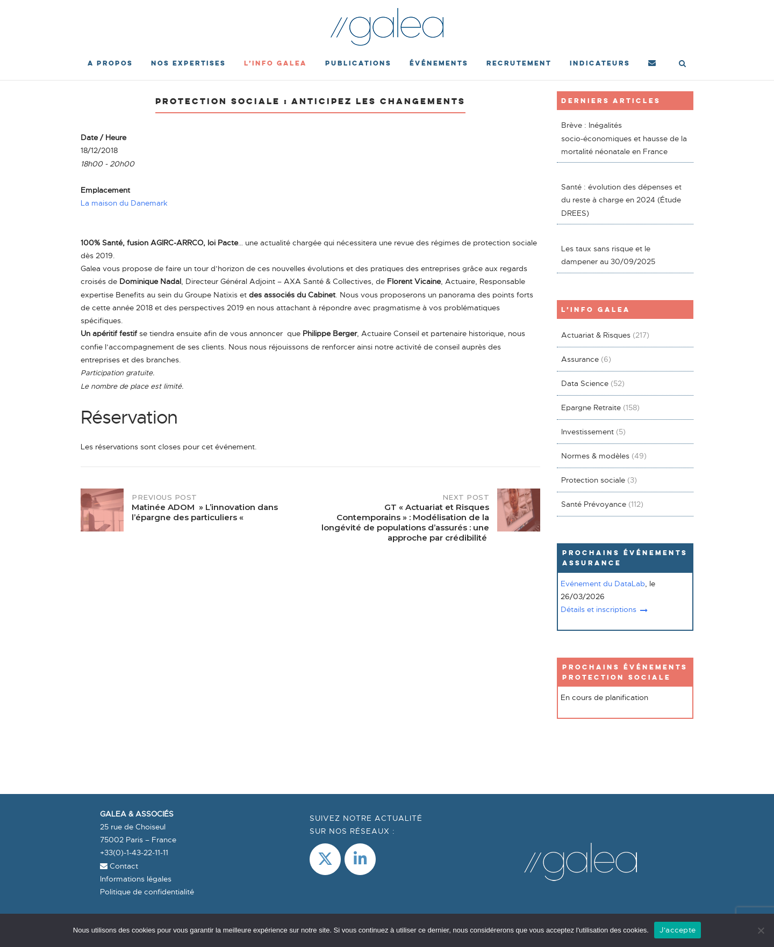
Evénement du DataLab (603, 583)
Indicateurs (600, 63)
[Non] (760, 930)
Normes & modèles (595, 456)
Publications (358, 63)
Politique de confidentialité (147, 892)
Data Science (584, 383)
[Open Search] (682, 64)
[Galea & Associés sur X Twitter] (325, 859)
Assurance (580, 359)
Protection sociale (593, 480)
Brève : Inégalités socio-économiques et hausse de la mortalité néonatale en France (624, 138)
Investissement (587, 431)
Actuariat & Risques (595, 335)
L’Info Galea (275, 63)
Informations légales (135, 879)
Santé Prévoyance (593, 504)
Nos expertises (188, 63)
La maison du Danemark (124, 203)
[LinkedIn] (360, 859)
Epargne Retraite (591, 407)
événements (439, 63)
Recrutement (518, 63)
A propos (110, 63)
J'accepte (678, 930)
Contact (119, 866)
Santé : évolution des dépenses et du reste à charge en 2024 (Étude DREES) (621, 200)
